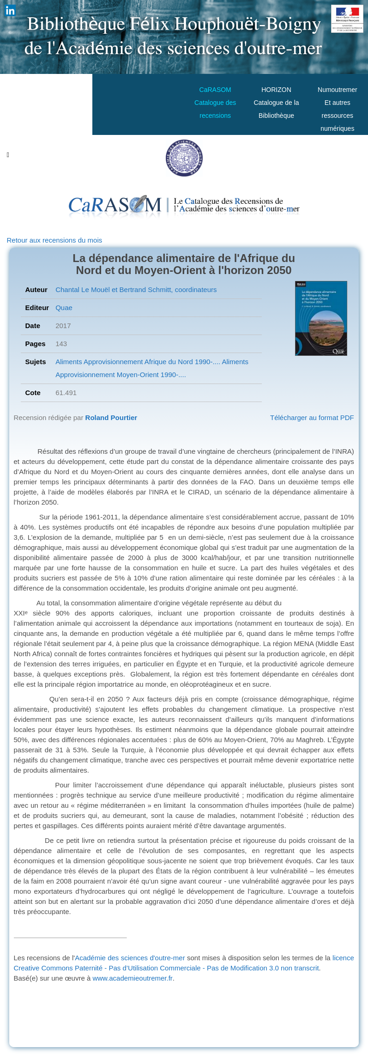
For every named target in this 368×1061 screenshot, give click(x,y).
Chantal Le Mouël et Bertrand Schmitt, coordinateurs (136, 289)
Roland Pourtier (111, 417)
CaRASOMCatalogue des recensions (215, 102)
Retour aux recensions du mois (55, 240)
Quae (63, 307)
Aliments (68, 362)
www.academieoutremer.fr (132, 978)
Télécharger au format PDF (312, 417)
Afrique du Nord (168, 362)
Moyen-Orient (137, 374)
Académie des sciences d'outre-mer (130, 958)
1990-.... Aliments (220, 362)
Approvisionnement (112, 362)
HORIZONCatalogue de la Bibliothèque (276, 102)
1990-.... (172, 374)
